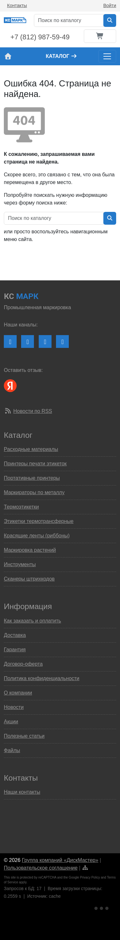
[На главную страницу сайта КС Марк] (8, 56)
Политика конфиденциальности (41, 678)
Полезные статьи (24, 736)
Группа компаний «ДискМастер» (60, 860)
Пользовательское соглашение (40, 868)
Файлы (12, 750)
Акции (11, 721)
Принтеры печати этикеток (35, 463)
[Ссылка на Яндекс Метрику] (102, 907)
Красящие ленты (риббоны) (37, 535)
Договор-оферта (23, 664)
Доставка (15, 635)
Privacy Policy (90, 877)
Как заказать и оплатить (32, 620)
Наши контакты (22, 792)
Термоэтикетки (21, 507)
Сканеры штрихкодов (29, 579)
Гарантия (15, 649)
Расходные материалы (31, 449)
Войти (109, 5)
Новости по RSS (32, 411)
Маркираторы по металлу (34, 492)
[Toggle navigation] (107, 56)
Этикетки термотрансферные (39, 521)
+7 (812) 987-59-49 (40, 37)
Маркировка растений (30, 550)
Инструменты (20, 564)
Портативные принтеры (32, 478)
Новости (14, 707)
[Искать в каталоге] (109, 20)
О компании (18, 692)
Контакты (17, 5)
